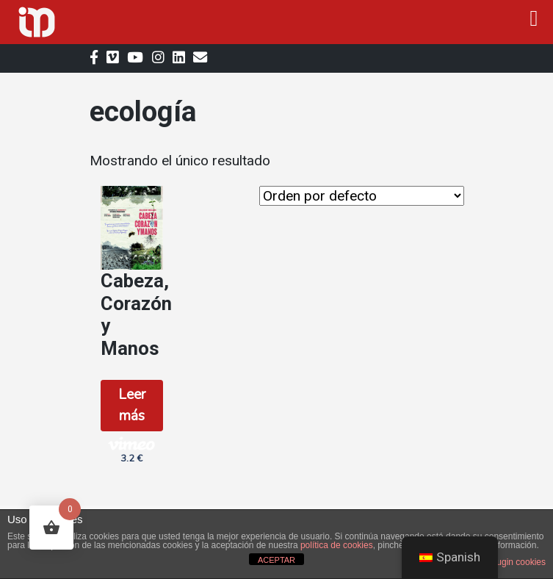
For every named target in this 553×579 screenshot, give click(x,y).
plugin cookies (518, 562)
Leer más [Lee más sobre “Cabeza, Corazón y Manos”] (131, 405)
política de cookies (336, 545)
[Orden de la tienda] (361, 196)
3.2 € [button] (131, 450)
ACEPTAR (276, 559)
